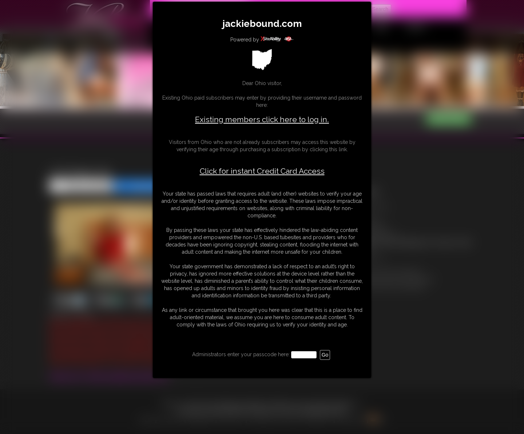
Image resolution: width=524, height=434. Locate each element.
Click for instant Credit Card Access (262, 171)
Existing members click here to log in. (262, 119)
